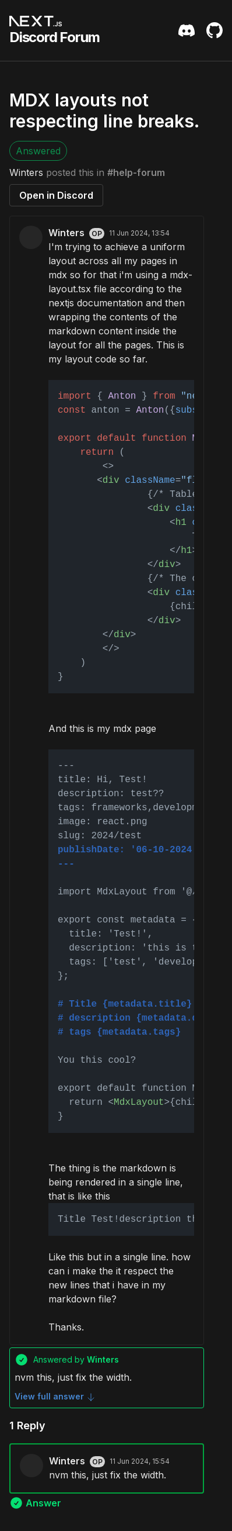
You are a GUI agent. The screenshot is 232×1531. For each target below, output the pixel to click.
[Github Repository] (214, 30)
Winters (26, 172)
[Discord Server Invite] (186, 30)
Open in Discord (56, 195)
